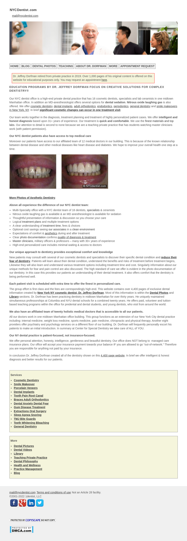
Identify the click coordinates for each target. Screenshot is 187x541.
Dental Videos (23, 449)
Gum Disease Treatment (29, 407)
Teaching (66, 66)
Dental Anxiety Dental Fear (31, 403)
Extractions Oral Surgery (30, 411)
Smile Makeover (24, 384)
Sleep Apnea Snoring (27, 414)
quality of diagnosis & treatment (77, 237)
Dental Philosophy (26, 461)
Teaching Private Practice (30, 457)
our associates (57, 229)
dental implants (63, 106)
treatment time (52, 225)
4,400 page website (113, 355)
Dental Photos (44, 66)
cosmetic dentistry (41, 106)
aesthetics (51, 233)
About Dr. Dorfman (91, 66)
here (104, 79)
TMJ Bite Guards (25, 418)
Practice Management (28, 469)
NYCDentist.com (23, 10)
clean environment (83, 229)
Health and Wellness (27, 465)
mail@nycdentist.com (25, 15)
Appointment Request (137, 66)
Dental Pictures (24, 446)
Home (14, 66)
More (113, 66)
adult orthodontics (85, 106)
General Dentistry (25, 426)
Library (18, 453)
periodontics (121, 106)
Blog (26, 66)
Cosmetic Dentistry (26, 380)
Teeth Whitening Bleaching (31, 422)
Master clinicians (23, 241)
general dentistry (140, 106)
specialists (93, 210)
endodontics (104, 106)
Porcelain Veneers (26, 388)
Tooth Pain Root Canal (28, 395)
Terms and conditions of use (54, 492)
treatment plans (31, 221)
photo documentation (33, 237)
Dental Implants (24, 391)
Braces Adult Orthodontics (31, 399)
